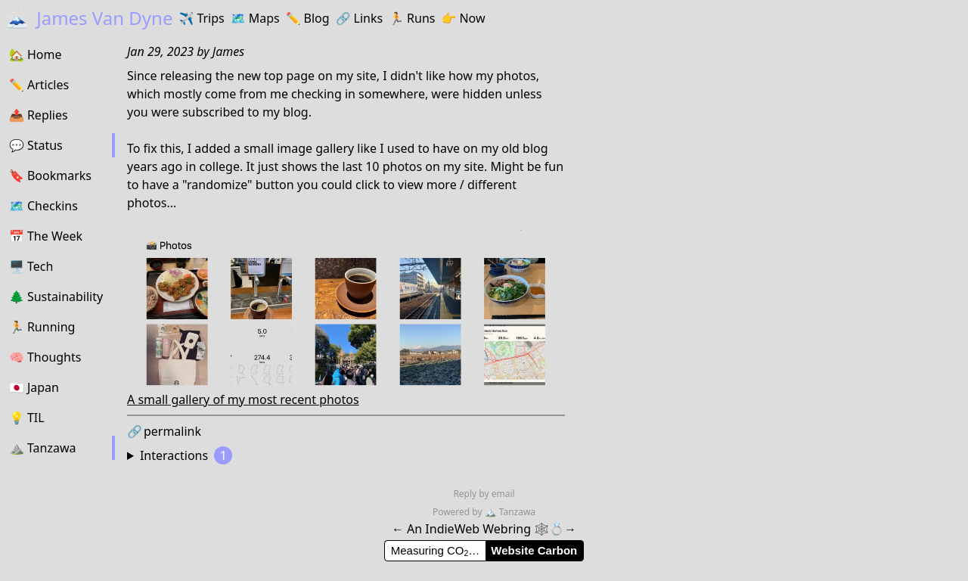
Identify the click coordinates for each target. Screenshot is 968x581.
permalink (164, 431)
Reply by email (483, 493)
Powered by (459, 511)
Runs (412, 18)
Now (463, 18)
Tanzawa (510, 511)
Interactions (186, 455)
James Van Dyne (89, 17)
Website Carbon (534, 550)
